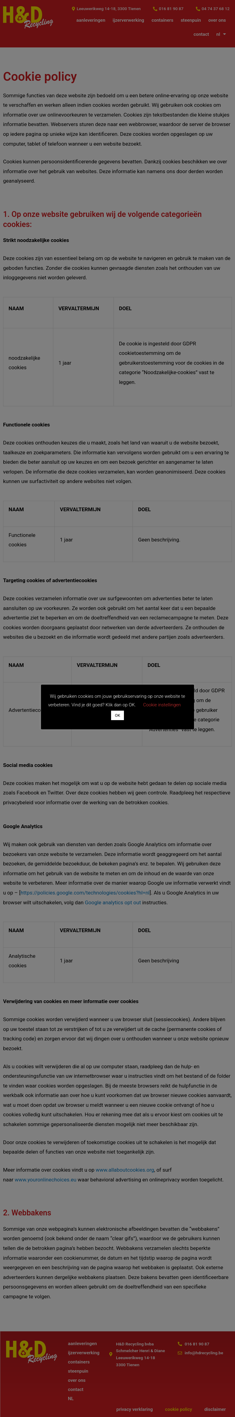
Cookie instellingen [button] (162, 705)
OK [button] (117, 715)
